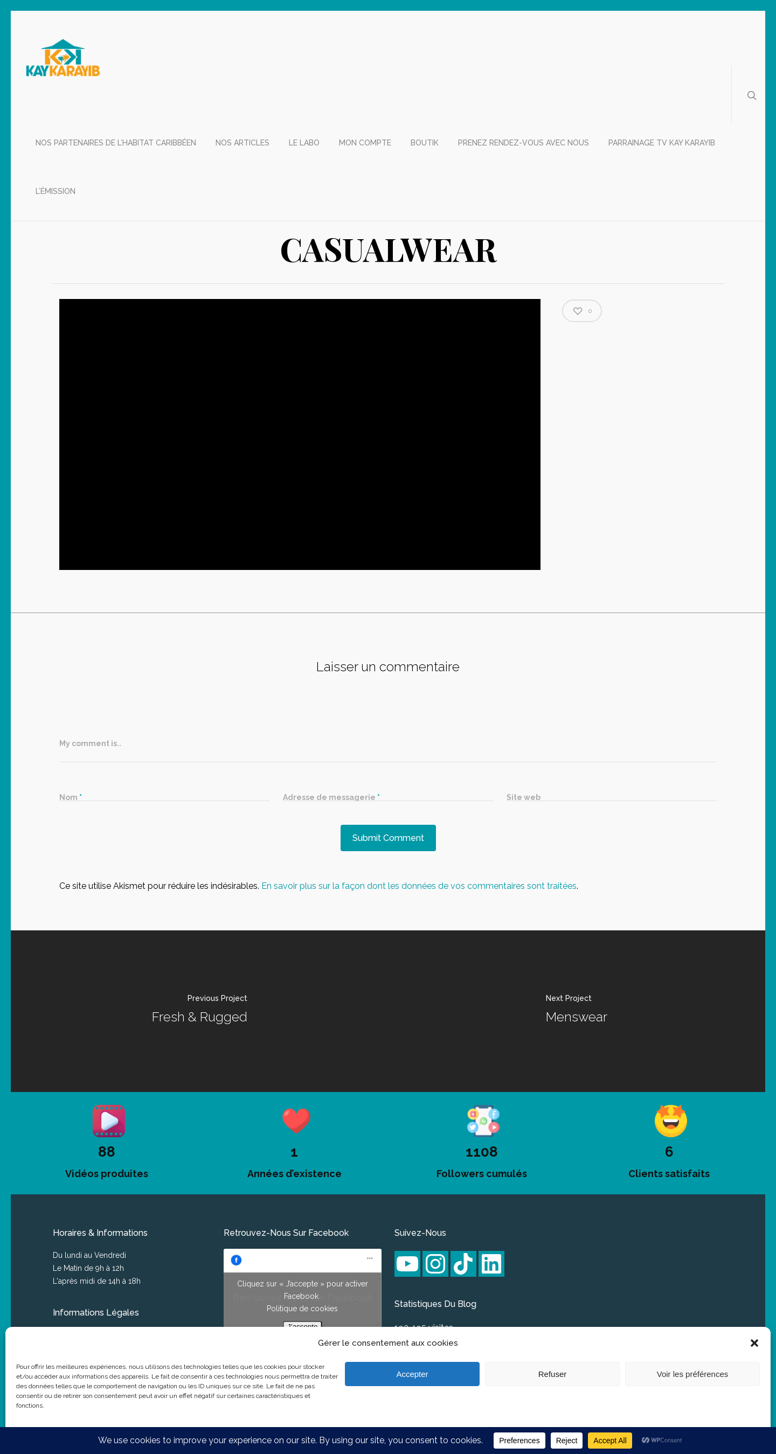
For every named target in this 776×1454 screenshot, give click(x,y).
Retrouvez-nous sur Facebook (286, 1233)
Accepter (412, 1374)
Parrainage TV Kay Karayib (661, 142)
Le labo (304, 142)
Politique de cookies (302, 1308)
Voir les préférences (693, 1374)
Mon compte (365, 142)
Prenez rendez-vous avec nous (523, 142)
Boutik (425, 142)
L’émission (55, 191)
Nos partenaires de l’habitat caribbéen (116, 142)
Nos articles (242, 142)
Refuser (552, 1374)
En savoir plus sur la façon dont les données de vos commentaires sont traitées (419, 886)
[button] (754, 1343)
